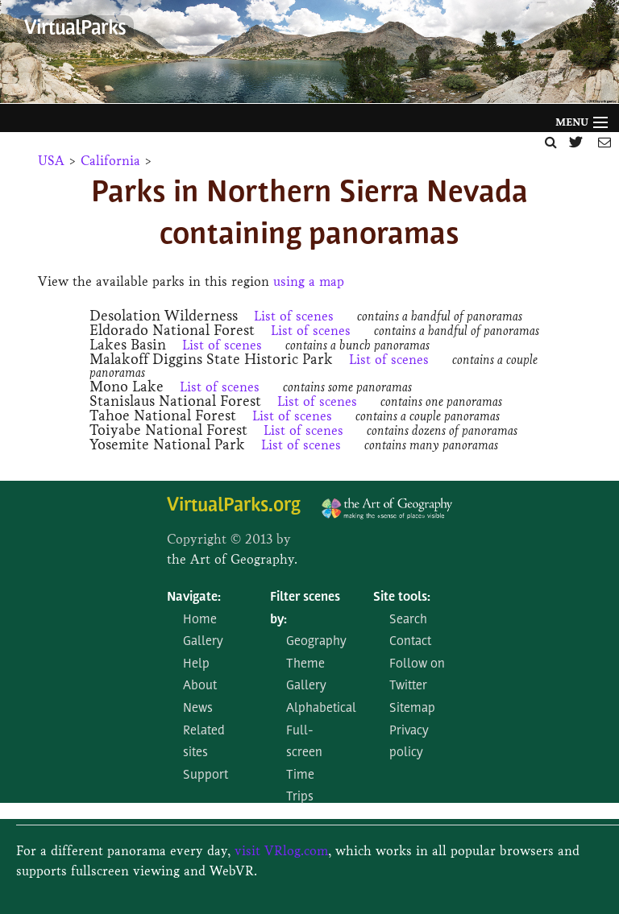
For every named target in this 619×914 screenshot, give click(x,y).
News (198, 708)
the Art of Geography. (232, 559)
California (110, 160)
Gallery (203, 641)
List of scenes (294, 316)
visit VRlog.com (281, 850)
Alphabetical (321, 708)
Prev (13, 55)
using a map (308, 281)
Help (196, 664)
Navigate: (194, 597)
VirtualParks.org (234, 506)
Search (408, 620)
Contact (410, 641)
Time (300, 775)
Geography (316, 641)
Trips (300, 797)
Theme (305, 664)
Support (205, 775)
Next (598, 55)
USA (51, 160)
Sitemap (412, 708)
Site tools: (401, 597)
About (200, 686)
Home (200, 620)
